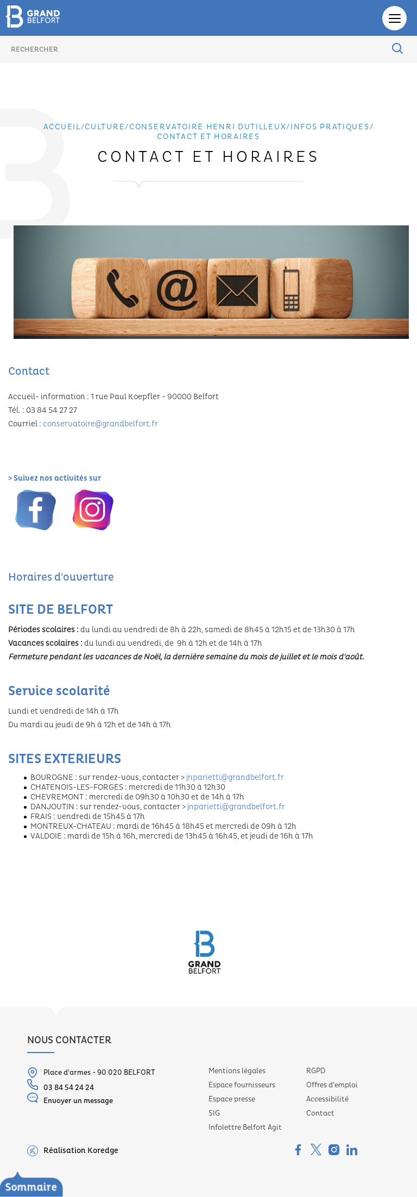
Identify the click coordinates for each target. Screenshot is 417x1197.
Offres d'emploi (332, 1085)
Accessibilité (327, 1099)
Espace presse (231, 1099)
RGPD (315, 1071)
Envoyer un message (70, 1098)
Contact (320, 1113)
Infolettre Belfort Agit (245, 1127)
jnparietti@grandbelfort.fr (235, 778)
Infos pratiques (330, 127)
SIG (214, 1113)
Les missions (50, 1162)
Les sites (42, 1177)
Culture (105, 127)
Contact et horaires (208, 137)
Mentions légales (237, 1071)
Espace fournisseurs (241, 1085)
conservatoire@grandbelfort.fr (100, 424)
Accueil (62, 127)
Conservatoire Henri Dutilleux (71, 1147)
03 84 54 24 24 (60, 1085)
